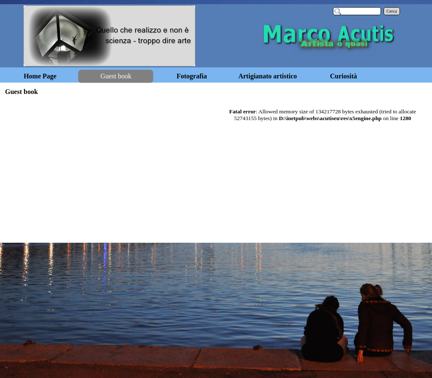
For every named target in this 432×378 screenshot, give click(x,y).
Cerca (391, 11)
